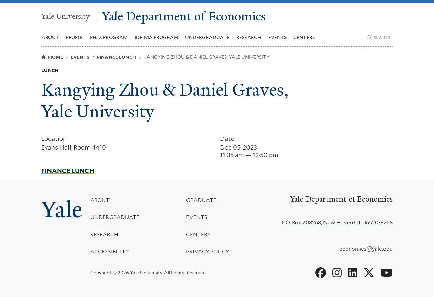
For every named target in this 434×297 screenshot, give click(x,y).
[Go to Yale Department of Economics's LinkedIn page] (352, 273)
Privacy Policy (207, 251)
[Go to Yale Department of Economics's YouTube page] (386, 273)
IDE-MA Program (156, 37)
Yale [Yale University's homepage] (61, 209)
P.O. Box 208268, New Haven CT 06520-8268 (337, 222)
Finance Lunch (67, 171)
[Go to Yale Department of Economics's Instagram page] (337, 273)
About (100, 200)
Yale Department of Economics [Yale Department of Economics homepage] (184, 16)
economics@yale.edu (366, 248)
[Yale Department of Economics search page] (380, 37)
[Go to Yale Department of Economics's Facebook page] (320, 273)
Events (277, 37)
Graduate (201, 200)
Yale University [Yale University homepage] (65, 16)
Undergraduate (114, 217)
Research (104, 234)
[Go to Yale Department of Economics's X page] (368, 273)
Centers (304, 37)
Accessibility (109, 251)
